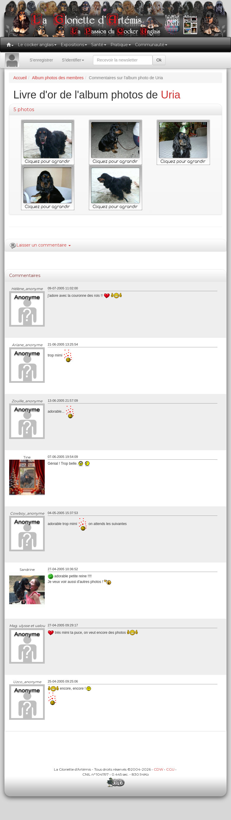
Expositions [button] (74, 44)
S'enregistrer (41, 60)
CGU (170, 769)
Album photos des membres (58, 77)
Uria (170, 95)
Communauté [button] (151, 44)
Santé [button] (98, 44)
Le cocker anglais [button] (37, 44)
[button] (10, 44)
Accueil (20, 77)
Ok (159, 60)
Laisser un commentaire (43, 245)
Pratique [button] (120, 44)
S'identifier (73, 60)
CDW (158, 769)
